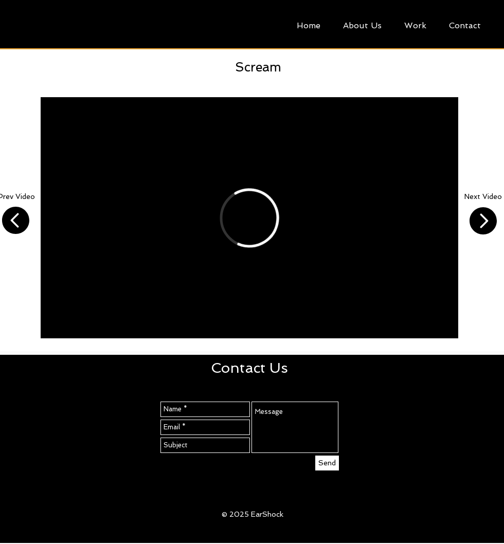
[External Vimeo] (249, 217)
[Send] (327, 463)
